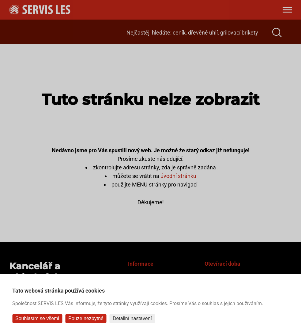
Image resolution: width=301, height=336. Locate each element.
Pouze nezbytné (85, 318)
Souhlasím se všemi (37, 318)
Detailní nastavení (132, 318)
